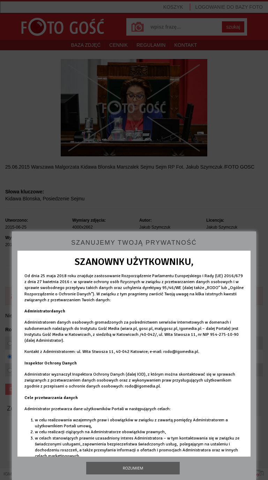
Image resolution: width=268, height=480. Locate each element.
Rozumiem (133, 468)
